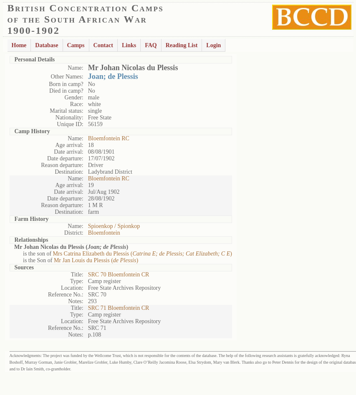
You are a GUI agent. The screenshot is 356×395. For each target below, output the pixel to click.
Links (129, 45)
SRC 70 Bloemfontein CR (118, 274)
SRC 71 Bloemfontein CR (118, 308)
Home (19, 45)
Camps (76, 45)
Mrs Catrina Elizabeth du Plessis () (142, 254)
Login (213, 45)
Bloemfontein (104, 233)
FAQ (151, 45)
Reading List (182, 45)
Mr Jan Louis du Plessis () (96, 260)
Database (46, 45)
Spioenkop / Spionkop (114, 226)
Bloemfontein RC (108, 138)
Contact (103, 45)
